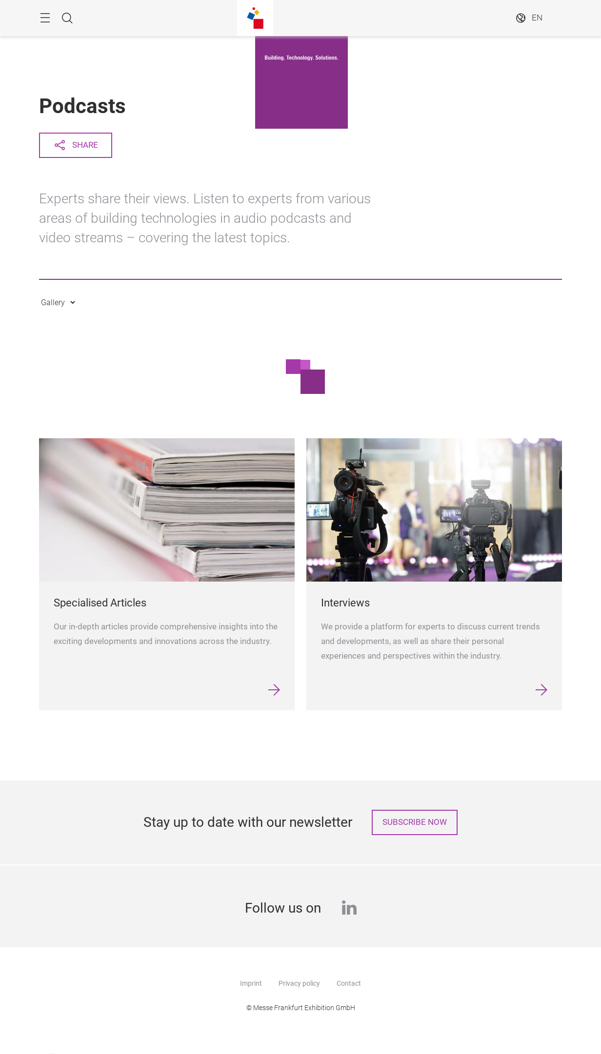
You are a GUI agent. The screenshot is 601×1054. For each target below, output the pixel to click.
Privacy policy (299, 983)
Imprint (251, 983)
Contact (349, 983)
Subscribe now (414, 822)
